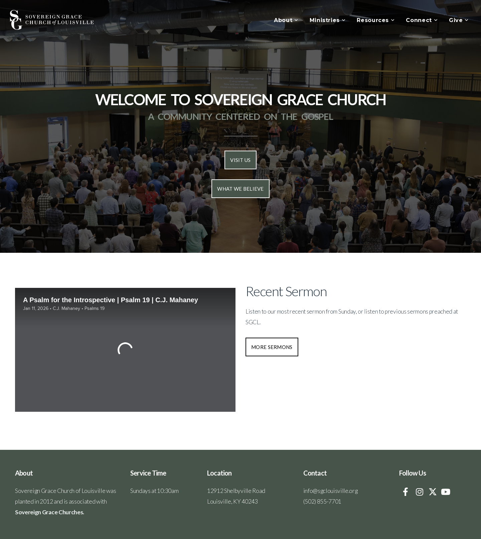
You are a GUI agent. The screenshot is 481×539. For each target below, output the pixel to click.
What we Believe (240, 189)
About (286, 20)
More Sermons (272, 347)
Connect (422, 20)
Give (459, 20)
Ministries (328, 20)
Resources (375, 20)
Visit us (240, 160)
